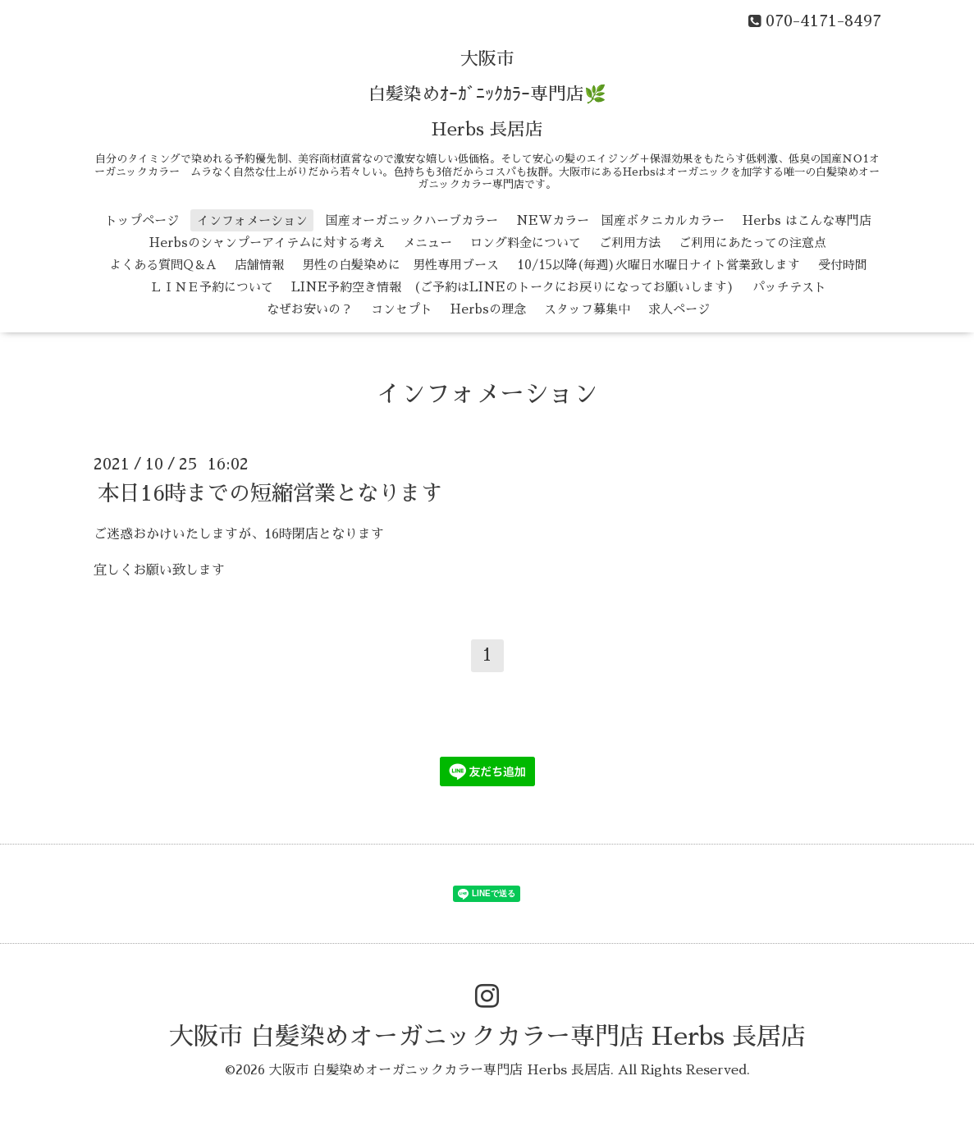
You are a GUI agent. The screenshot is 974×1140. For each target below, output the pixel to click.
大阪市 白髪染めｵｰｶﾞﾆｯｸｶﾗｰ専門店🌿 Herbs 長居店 (487, 94)
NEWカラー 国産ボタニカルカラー (620, 220)
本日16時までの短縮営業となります (270, 492)
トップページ (142, 220)
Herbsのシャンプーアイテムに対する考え (267, 242)
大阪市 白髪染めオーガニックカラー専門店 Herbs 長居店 (487, 1036)
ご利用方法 (630, 242)
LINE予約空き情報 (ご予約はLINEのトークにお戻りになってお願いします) (512, 287)
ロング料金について (525, 242)
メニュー (427, 242)
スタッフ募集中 (587, 309)
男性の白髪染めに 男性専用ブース (400, 265)
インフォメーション (252, 220)
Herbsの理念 (488, 309)
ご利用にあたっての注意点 (752, 242)
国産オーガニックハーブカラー (412, 220)
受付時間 (842, 265)
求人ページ (679, 309)
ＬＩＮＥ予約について (211, 287)
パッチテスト (789, 287)
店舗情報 (259, 265)
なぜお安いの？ (310, 309)
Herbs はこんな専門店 (807, 220)
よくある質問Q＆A (163, 265)
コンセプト (401, 309)
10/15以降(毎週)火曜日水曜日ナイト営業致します (658, 265)
